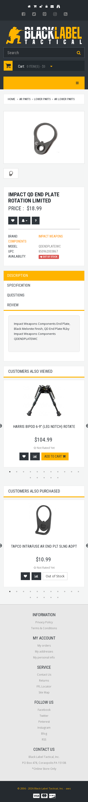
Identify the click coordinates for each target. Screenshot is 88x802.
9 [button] (64, 471)
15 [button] (51, 477)
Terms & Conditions (44, 628)
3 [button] (23, 471)
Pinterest (44, 722)
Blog (44, 733)
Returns (44, 680)
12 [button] (30, 477)
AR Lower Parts (64, 99)
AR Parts (25, 99)
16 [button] (58, 477)
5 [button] (37, 471)
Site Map (44, 692)
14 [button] (44, 477)
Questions (15, 295)
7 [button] (51, 471)
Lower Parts (42, 99)
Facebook (44, 710)
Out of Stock (55, 576)
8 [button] (58, 471)
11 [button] (78, 471)
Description (17, 275)
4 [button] (30, 471)
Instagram (44, 728)
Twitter (44, 716)
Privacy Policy (44, 622)
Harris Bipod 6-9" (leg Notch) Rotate (44, 426)
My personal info (44, 657)
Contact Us (44, 675)
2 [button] (16, 471)
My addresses (44, 651)
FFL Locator (44, 686)
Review (13, 305)
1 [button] (10, 471)
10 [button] (71, 471)
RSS (44, 739)
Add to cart (55, 456)
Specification (18, 285)
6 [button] (44, 471)
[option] (44, 426)
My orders (44, 645)
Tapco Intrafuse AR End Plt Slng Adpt (44, 546)
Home (11, 99)
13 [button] (37, 477)
